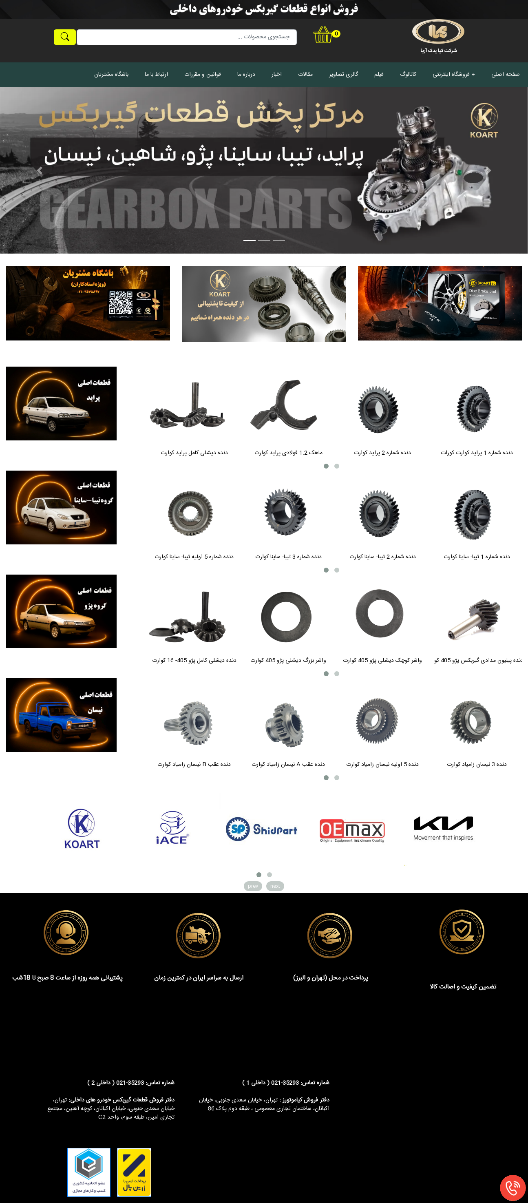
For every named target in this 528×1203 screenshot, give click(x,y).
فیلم (379, 75)
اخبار (277, 75)
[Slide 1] (249, 240)
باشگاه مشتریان (111, 75)
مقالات (305, 75)
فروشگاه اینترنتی (451, 75)
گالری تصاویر (343, 75)
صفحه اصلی (505, 75)
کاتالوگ (408, 75)
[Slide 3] (279, 240)
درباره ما (246, 75)
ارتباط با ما (156, 75)
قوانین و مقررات (202, 75)
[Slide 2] (264, 240)
